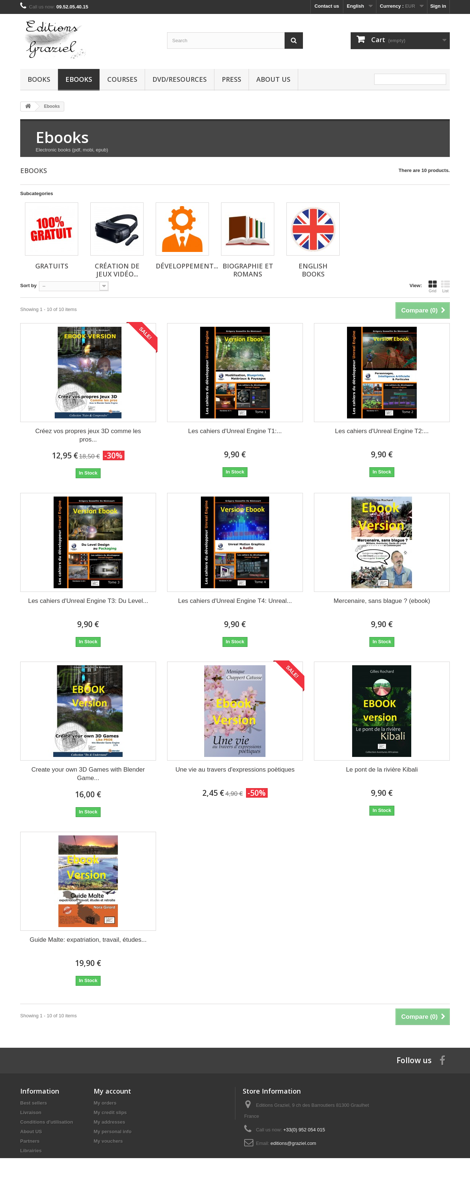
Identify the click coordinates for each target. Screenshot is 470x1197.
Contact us (326, 6)
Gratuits (51, 265)
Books (39, 79)
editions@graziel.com (293, 1143)
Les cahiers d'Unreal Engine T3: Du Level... (88, 600)
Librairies (31, 1150)
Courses (122, 79)
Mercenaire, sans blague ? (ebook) (382, 600)
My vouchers (108, 1141)
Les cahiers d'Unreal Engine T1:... (235, 431)
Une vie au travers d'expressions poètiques (235, 769)
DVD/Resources (179, 79)
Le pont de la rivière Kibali (382, 769)
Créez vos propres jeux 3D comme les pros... (88, 435)
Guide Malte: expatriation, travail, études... (88, 939)
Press (231, 79)
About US (273, 79)
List (445, 286)
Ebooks (78, 79)
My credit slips (110, 1112)
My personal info (112, 1131)
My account (112, 1091)
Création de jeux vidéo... (117, 269)
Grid (433, 286)
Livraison (30, 1112)
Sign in (438, 6)
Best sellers (33, 1103)
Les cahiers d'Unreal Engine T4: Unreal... (235, 600)
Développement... (187, 265)
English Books (313, 269)
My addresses (109, 1122)
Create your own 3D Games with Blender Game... (88, 773)
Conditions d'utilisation (46, 1122)
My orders (105, 1103)
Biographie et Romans (248, 269)
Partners (30, 1141)
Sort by (28, 285)
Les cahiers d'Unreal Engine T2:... (382, 431)
